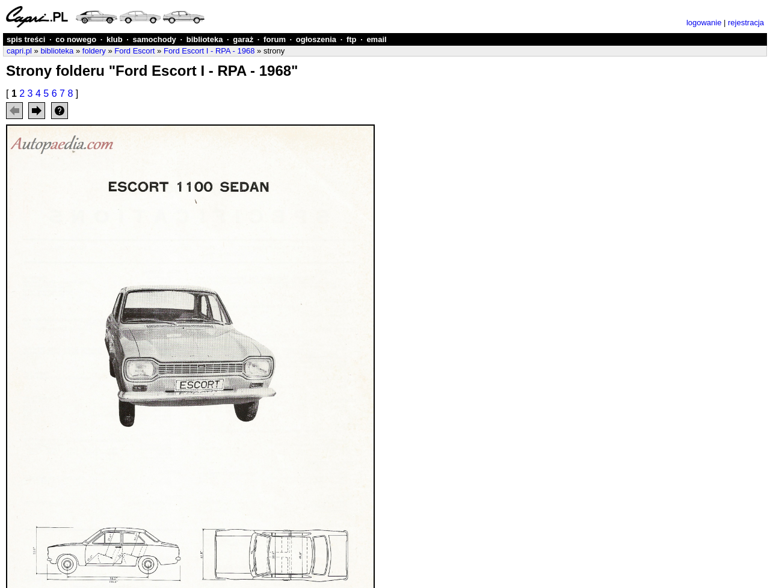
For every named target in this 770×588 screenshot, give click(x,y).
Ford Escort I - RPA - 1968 (209, 50)
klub (114, 39)
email (376, 39)
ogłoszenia (316, 39)
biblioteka (204, 39)
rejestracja (746, 22)
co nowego (75, 39)
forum (274, 39)
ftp (351, 39)
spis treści (26, 39)
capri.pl (19, 50)
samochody (154, 39)
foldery (94, 50)
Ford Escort (134, 50)
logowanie (704, 22)
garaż (243, 39)
